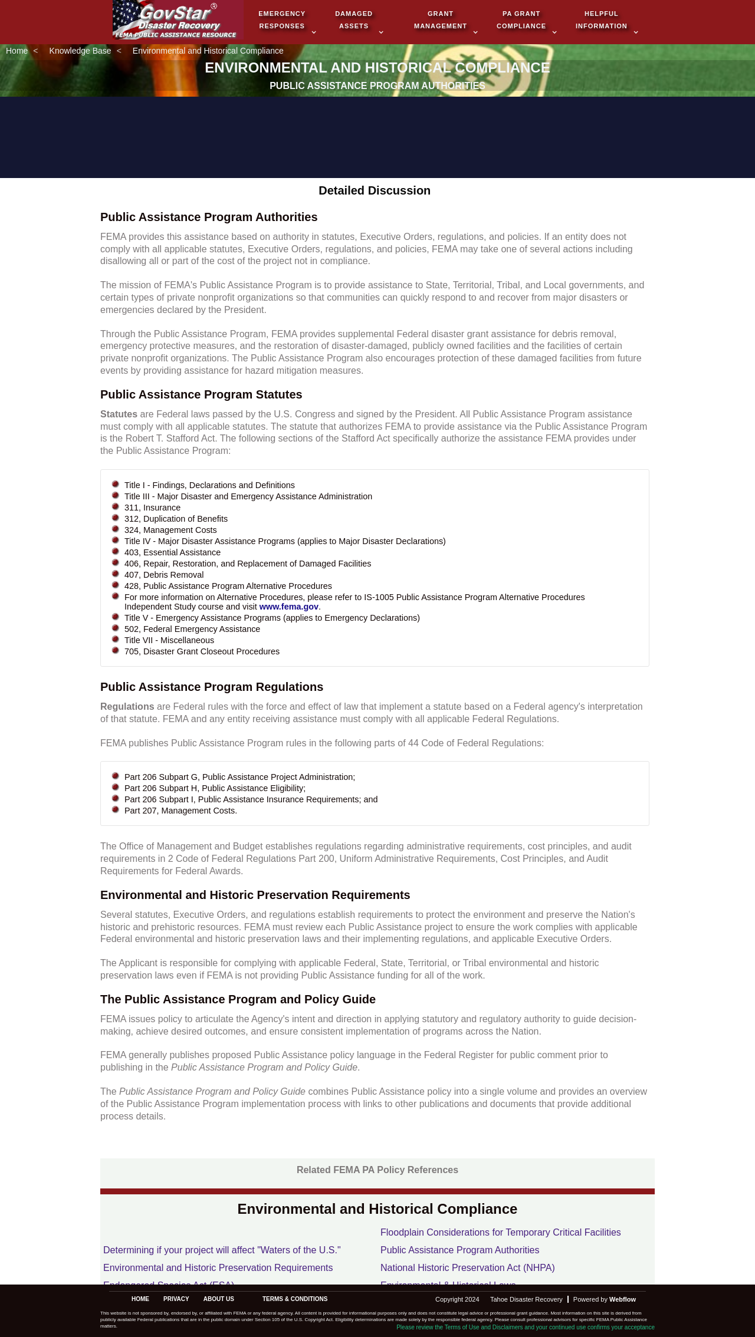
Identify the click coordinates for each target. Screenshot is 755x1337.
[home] (178, 21)
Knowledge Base (80, 51)
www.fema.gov (289, 606)
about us (218, 1299)
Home (17, 51)
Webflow (622, 1299)
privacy (176, 1299)
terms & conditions (295, 1299)
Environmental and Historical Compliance (208, 51)
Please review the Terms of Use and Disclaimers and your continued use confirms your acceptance (525, 1327)
